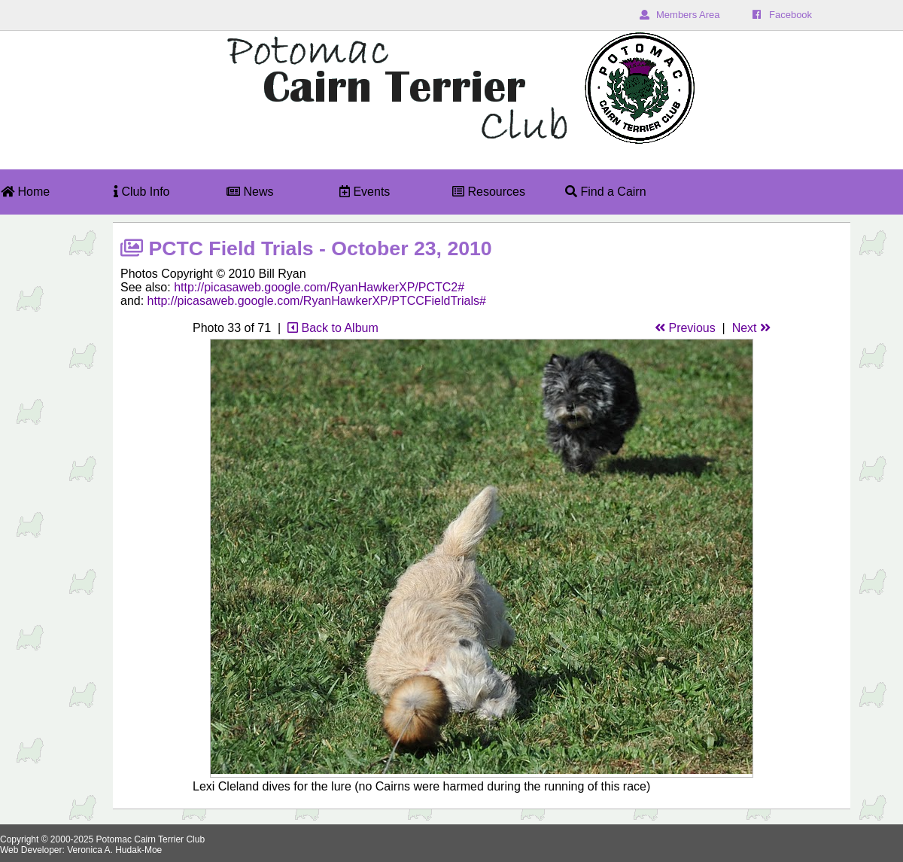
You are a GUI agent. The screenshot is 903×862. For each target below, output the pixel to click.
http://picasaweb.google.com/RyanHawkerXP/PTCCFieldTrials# (316, 300)
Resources (488, 191)
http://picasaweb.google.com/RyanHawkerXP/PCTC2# (319, 287)
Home (25, 191)
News (250, 191)
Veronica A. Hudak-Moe (114, 850)
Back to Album (333, 327)
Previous (685, 327)
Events (364, 191)
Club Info (141, 191)
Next (751, 327)
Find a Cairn (605, 191)
